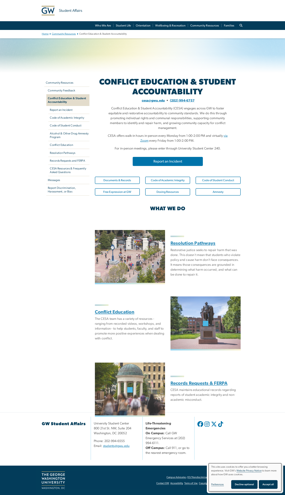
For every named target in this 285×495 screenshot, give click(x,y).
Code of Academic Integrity (67, 117)
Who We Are (103, 25)
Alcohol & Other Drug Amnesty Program (69, 135)
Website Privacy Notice (249, 470)
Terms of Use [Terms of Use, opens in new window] (191, 483)
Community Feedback (61, 90)
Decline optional (244, 484)
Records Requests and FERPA (67, 160)
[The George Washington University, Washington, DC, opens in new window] (53, 480)
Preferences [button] (217, 484)
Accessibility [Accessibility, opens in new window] (176, 483)
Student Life (123, 25)
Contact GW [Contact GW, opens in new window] (162, 483)
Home (45, 34)
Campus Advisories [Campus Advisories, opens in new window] (176, 477)
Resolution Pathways (62, 152)
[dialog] (245, 477)
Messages (54, 180)
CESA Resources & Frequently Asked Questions (68, 170)
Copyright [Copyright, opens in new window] (204, 483)
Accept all (268, 484)
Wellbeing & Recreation (170, 25)
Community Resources (204, 25)
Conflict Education (61, 144)
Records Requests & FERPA (199, 401)
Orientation (143, 25)
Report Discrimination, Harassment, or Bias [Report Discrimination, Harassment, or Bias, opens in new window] (62, 189)
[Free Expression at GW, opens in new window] (117, 192)
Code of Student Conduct (65, 125)
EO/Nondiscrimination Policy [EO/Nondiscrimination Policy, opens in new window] (202, 477)
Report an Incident (61, 109)
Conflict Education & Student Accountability (67, 100)
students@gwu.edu (116, 446)
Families (229, 25)
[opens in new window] (200, 426)
